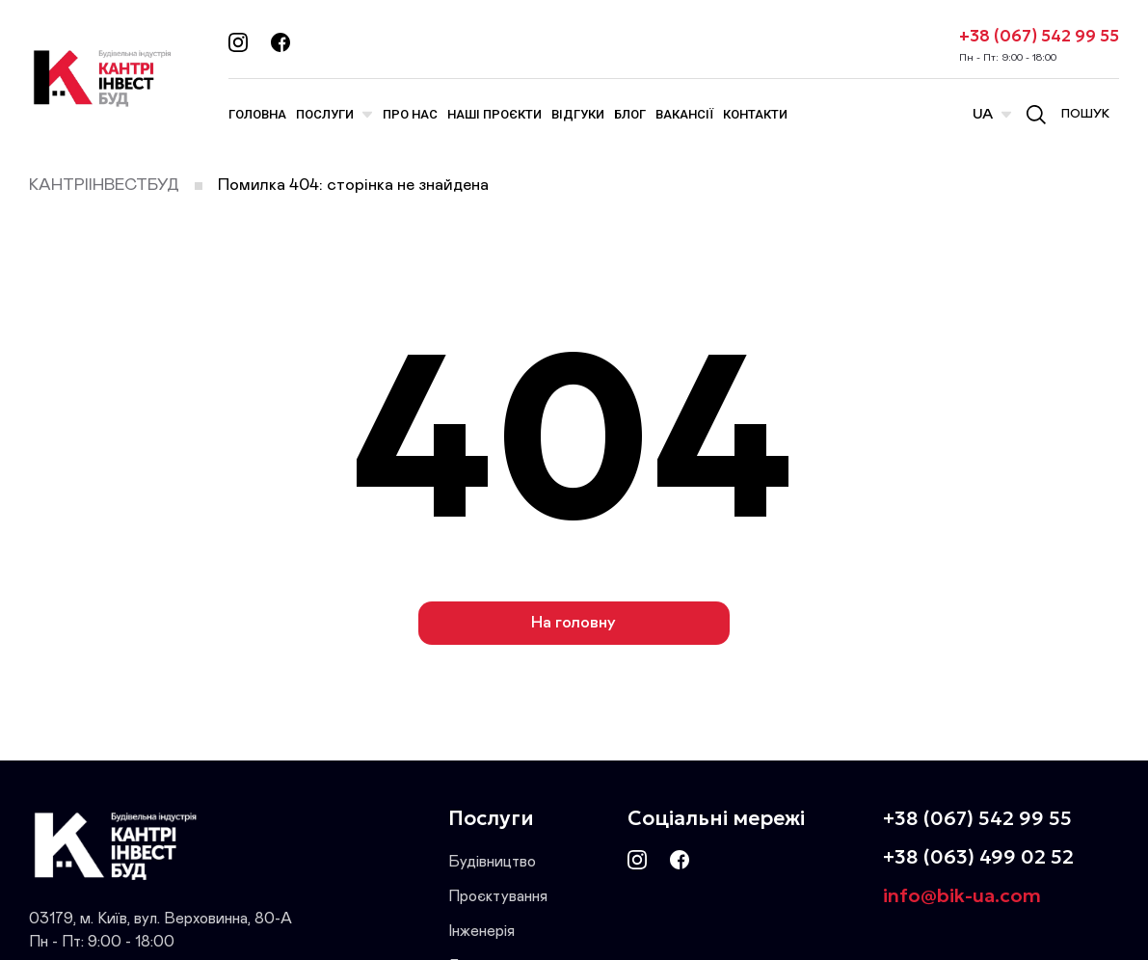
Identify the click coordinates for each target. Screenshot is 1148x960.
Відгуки (577, 114)
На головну (573, 623)
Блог (630, 114)
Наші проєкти (494, 114)
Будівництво (492, 861)
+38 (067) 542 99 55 (1039, 35)
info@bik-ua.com (962, 895)
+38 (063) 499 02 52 (978, 856)
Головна (257, 114)
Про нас (410, 114)
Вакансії (684, 114)
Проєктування (497, 896)
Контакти (755, 114)
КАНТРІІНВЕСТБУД (104, 185)
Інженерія (481, 931)
